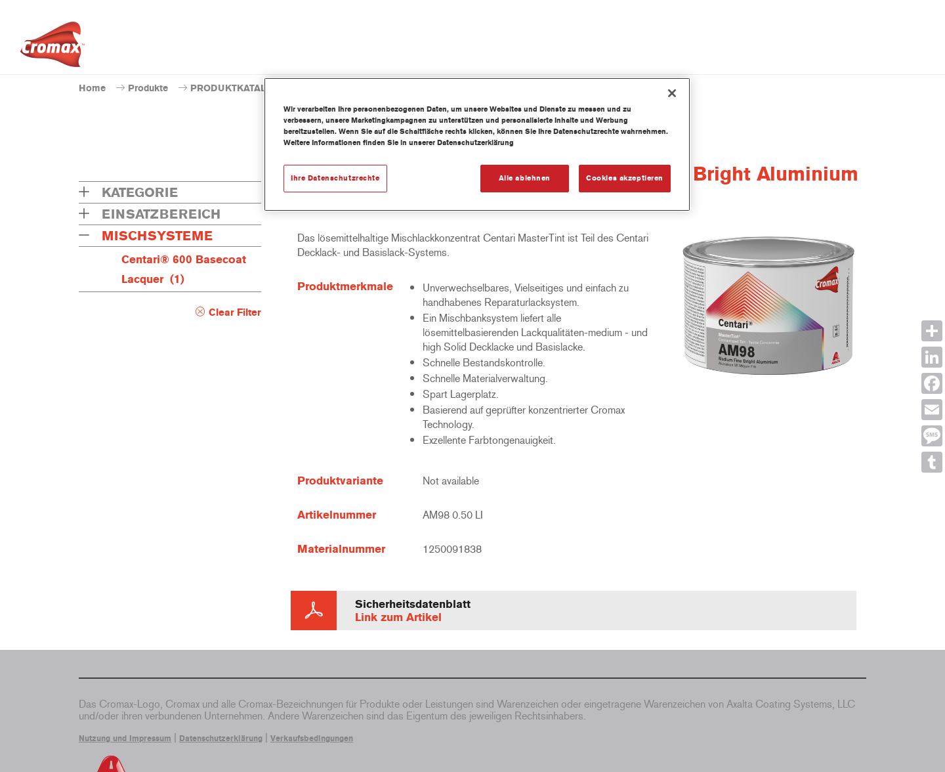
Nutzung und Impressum (125, 738)
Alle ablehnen (525, 177)
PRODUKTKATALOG (235, 88)
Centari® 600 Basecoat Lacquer (183, 269)
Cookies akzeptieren (624, 177)
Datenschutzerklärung (220, 738)
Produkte (148, 88)
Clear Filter (235, 312)
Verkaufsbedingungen (311, 738)
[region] (477, 144)
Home (92, 88)
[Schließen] (672, 93)
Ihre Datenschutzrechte (335, 177)
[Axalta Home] (52, 48)
